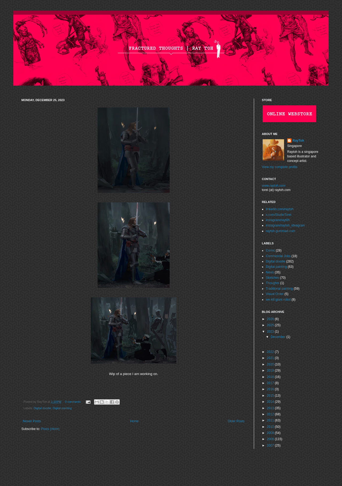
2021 (271, 358)
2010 (271, 427)
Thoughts (272, 283)
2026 (271, 319)
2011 (271, 420)
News (270, 272)
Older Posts (236, 421)
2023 (271, 331)
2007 (271, 445)
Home (134, 421)
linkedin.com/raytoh (279, 209)
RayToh (298, 140)
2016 (271, 389)
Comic (270, 250)
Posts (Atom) (50, 429)
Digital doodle (42, 408)
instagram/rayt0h (278, 220)
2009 (271, 433)
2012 (271, 414)
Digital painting (62, 408)
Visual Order (274, 294)
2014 (271, 402)
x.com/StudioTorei (278, 215)
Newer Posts (32, 421)
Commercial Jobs (278, 256)
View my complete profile (279, 167)
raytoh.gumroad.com (280, 231)
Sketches (272, 278)
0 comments (73, 401)
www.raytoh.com (273, 186)
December (278, 337)
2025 (271, 325)
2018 (271, 377)
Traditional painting (279, 288)
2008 (271, 439)
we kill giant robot (278, 299)
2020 (271, 364)
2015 (271, 395)
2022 (271, 352)
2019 (271, 370)
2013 (271, 408)
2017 (271, 383)
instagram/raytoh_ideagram (285, 225)
